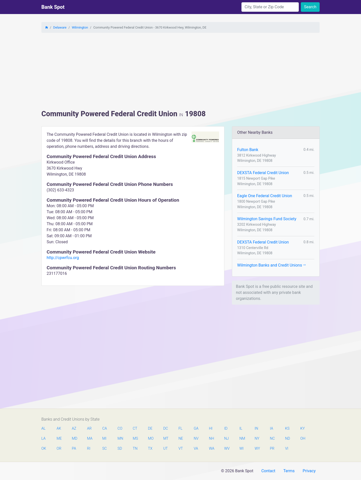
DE (150, 428)
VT (180, 448)
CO (120, 428)
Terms (289, 470)
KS (287, 428)
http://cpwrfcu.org (63, 257)
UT (165, 448)
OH (302, 438)
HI (210, 428)
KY (302, 428)
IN (256, 428)
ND (287, 438)
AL (43, 428)
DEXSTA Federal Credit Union (263, 172)
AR (89, 428)
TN (135, 448)
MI (104, 438)
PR (272, 448)
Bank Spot (52, 7)
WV (226, 448)
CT (135, 428)
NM (241, 438)
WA (211, 448)
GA (196, 428)
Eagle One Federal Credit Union (264, 195)
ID (225, 428)
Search (310, 7)
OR (59, 448)
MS (135, 438)
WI (241, 448)
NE (180, 438)
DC (165, 428)
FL (180, 428)
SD (120, 448)
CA (104, 428)
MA (89, 438)
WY (257, 448)
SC (104, 448)
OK (43, 448)
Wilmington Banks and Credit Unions (271, 265)
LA (43, 438)
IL (240, 428)
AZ (74, 428)
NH (211, 438)
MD (74, 438)
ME (59, 438)
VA (196, 448)
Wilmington (80, 27)
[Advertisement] (180, 72)
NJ (226, 438)
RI (88, 448)
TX (150, 448)
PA (74, 448)
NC (272, 438)
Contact (268, 470)
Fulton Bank (247, 149)
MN (120, 438)
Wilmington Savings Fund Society (266, 218)
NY (257, 438)
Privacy (309, 470)
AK (59, 428)
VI (286, 448)
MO (150, 438)
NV (196, 438)
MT (165, 438)
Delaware (59, 27)
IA (271, 428)
